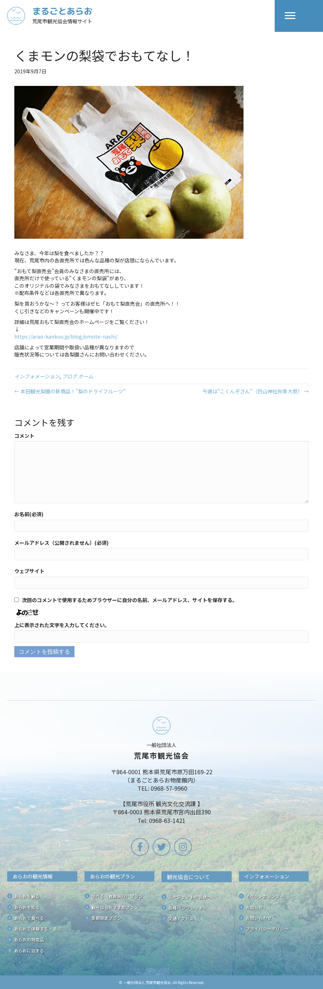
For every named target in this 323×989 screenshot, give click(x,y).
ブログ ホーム (77, 376)
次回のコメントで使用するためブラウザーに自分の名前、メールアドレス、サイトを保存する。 (129, 599)
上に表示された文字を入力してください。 (62, 625)
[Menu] (290, 16)
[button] (140, 847)
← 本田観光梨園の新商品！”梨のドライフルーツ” (70, 391)
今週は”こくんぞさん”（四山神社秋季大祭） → (255, 391)
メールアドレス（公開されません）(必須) (61, 542)
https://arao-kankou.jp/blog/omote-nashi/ (65, 336)
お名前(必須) (28, 514)
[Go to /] (141, 16)
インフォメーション (36, 376)
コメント (24, 435)
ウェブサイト (29, 571)
